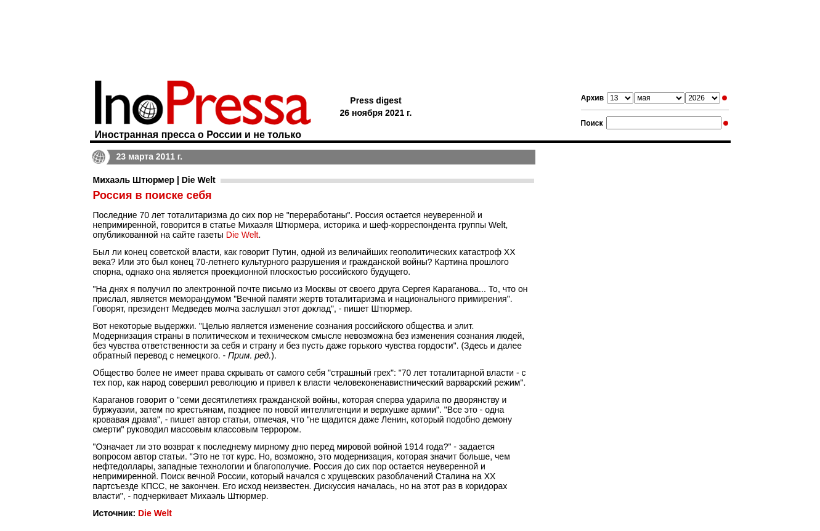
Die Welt (242, 235)
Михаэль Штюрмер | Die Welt (154, 180)
